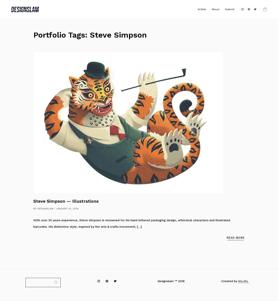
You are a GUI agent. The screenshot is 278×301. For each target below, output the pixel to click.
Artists (202, 9)
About (215, 9)
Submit (229, 9)
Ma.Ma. (243, 281)
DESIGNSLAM (45, 208)
